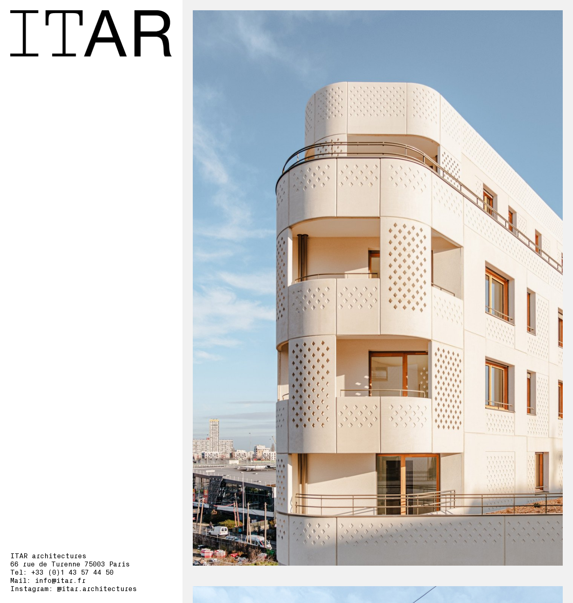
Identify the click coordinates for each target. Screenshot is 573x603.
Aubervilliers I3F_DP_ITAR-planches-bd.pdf (468, 150)
